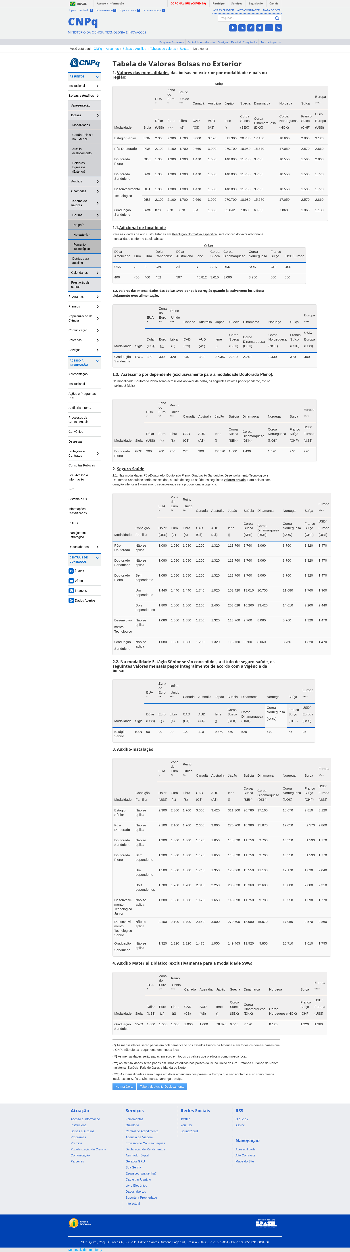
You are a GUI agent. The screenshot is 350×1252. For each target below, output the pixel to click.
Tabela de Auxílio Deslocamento (162, 1086)
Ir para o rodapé (154, 10)
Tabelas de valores (163, 48)
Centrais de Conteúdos (79, 559)
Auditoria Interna (80, 408)
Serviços (223, 42)
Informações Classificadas (78, 511)
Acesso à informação (110, 3)
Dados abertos (79, 547)
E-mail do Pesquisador (244, 42)
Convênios (76, 431)
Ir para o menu (106, 10)
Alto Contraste (248, 10)
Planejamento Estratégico (78, 535)
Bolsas (184, 48)
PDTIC (73, 523)
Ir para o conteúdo (81, 10)
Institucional (77, 86)
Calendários (79, 272)
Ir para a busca (130, 10)
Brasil (82, 4)
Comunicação (78, 330)
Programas (76, 296)
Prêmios (74, 306)
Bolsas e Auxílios (134, 48)
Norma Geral (124, 1086)
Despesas (75, 441)
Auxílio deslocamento (82, 151)
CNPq (98, 48)
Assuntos (112, 48)
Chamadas (78, 191)
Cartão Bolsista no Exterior (82, 137)
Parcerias (75, 340)
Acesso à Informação (79, 362)
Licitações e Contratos (77, 453)
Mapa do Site (272, 10)
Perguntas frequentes (171, 42)
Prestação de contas (80, 284)
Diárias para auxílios (80, 261)
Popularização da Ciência (80, 318)
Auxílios (76, 181)
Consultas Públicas (82, 465)
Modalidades (81, 125)
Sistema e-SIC (78, 499)
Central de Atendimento (201, 42)
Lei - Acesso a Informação (78, 477)
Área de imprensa (270, 42)
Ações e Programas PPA (82, 396)
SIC (71, 489)
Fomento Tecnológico (81, 247)
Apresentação (80, 105)
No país (78, 225)
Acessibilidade (223, 10)
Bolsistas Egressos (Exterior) (78, 167)
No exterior (200, 48)
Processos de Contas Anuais (78, 420)
